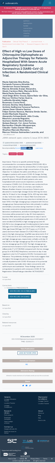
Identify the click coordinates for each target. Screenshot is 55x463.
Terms (45, 459)
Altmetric (25, 371)
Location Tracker (9, 403)
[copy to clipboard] (31, 385)
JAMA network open (27, 353)
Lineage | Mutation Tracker (10, 400)
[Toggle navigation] (50, 3)
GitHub (23, 459)
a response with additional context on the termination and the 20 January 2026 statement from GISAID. (32, 12)
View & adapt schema (8, 422)
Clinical (20, 154)
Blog (39, 415)
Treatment (12, 154)
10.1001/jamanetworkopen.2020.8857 (29, 339)
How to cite (41, 420)
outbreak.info (10, 3)
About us (41, 413)
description (27, 23)
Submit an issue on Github (10, 432)
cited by (26, 33)
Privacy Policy (35, 459)
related (26, 36)
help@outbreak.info (10, 429)
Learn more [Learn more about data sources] (39, 148)
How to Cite (12, 459)
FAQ (39, 418)
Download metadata (7, 418)
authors (26, 21)
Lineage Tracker (43, 401)
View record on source (20, 297)
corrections (27, 28)
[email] (27, 385)
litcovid (24, 148)
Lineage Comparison (8, 406)
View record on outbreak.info (22, 291)
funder (25, 26)
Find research (8, 415)
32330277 (30, 341)
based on (27, 31)
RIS (27, 364)
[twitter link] (24, 385)
